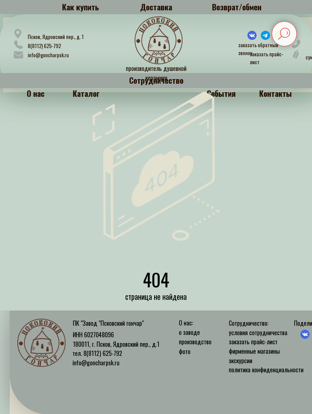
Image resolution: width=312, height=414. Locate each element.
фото (184, 351)
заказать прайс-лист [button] (253, 341)
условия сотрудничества (258, 332)
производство (195, 341)
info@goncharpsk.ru (48, 55)
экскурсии (240, 360)
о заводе (189, 332)
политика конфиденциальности (266, 369)
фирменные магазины (254, 351)
